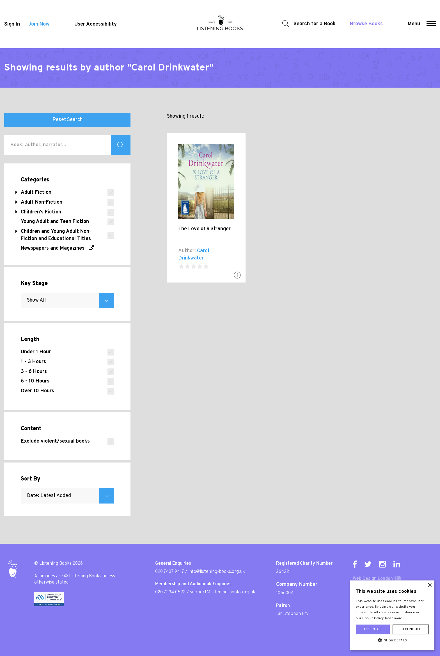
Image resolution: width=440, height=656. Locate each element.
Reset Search (67, 120)
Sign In (12, 24)
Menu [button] (414, 24)
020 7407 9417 (169, 572)
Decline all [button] (410, 629)
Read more (393, 618)
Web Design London (373, 579)
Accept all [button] (372, 629)
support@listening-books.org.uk (222, 592)
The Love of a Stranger (204, 229)
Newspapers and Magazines (57, 248)
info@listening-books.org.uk (216, 572)
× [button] (429, 585)
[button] (431, 24)
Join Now (38, 24)
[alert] (392, 615)
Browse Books (366, 24)
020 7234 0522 (170, 592)
